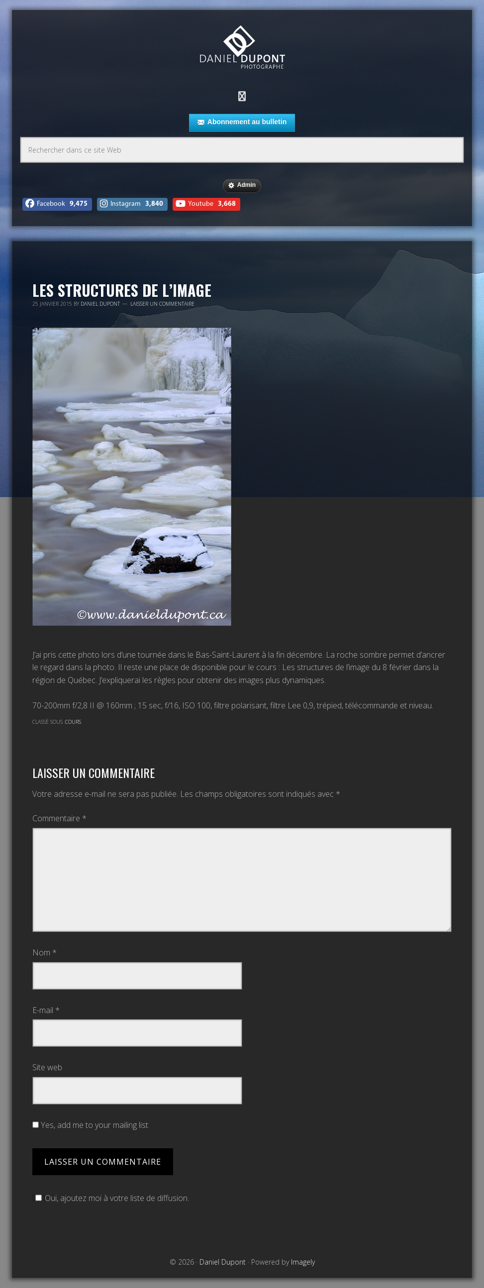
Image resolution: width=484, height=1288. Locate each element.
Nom (44, 952)
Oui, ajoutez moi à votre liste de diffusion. (110, 1198)
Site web (47, 1067)
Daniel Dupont (242, 48)
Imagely (303, 1262)
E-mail (46, 1010)
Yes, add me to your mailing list (90, 1124)
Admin (242, 185)
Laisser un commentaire (162, 303)
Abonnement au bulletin (242, 122)
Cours (73, 721)
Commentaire (59, 818)
